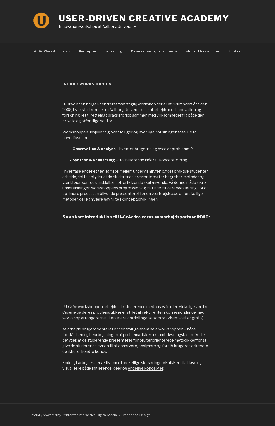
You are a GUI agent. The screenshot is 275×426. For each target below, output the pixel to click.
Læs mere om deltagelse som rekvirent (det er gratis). (156, 318)
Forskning (113, 51)
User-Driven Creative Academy (144, 18)
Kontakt (235, 51)
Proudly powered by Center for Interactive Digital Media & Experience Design (90, 415)
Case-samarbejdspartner (154, 51)
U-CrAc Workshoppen (51, 51)
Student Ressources (203, 51)
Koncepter (87, 51)
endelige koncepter (145, 368)
